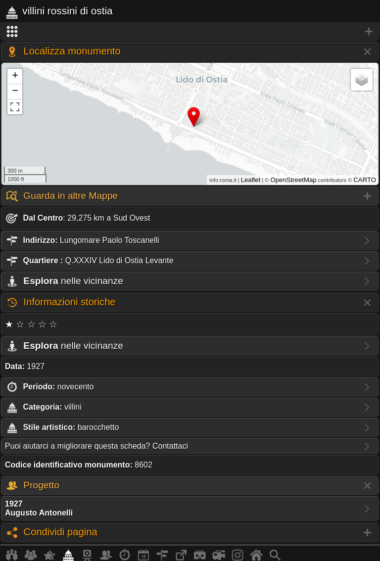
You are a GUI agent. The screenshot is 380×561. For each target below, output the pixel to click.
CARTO (364, 180)
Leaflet (251, 180)
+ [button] (15, 76)
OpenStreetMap (293, 180)
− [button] (15, 91)
